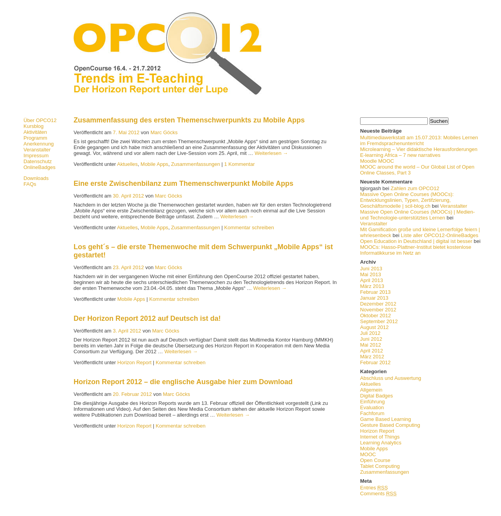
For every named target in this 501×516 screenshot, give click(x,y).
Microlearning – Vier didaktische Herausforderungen (419, 149)
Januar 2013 (374, 298)
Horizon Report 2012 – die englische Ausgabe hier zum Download (183, 382)
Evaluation (372, 407)
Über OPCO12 (40, 120)
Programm (35, 138)
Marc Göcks (163, 132)
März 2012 (372, 357)
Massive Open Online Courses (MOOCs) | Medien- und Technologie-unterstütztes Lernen (417, 215)
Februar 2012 (375, 362)
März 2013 (372, 286)
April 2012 (371, 351)
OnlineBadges (39, 167)
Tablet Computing (380, 466)
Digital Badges (376, 396)
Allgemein (371, 390)
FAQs (29, 184)
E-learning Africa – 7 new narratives (400, 155)
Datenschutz (37, 161)
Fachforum (372, 413)
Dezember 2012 (378, 304)
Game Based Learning (385, 419)
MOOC (368, 454)
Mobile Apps (374, 448)
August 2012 (374, 327)
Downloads (36, 178)
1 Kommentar (239, 164)
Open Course (375, 460)
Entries (374, 488)
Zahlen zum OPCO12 (415, 188)
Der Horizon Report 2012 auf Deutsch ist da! (147, 318)
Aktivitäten (35, 132)
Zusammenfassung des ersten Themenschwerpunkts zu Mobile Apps (189, 120)
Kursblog (33, 126)
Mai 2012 (370, 345)
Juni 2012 (371, 339)
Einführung (372, 402)
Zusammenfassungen (384, 472)
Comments (378, 493)
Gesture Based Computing (390, 425)
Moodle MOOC (377, 161)
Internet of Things (380, 437)
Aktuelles (370, 384)
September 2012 (379, 321)
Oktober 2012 (375, 315)
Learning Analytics (381, 443)
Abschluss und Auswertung (390, 378)
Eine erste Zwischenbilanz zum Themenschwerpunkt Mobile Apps (183, 183)
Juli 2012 (370, 333)
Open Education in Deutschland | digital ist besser (416, 241)
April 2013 (371, 280)
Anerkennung (38, 144)
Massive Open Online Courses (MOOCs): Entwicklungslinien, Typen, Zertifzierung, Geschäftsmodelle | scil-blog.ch (407, 200)
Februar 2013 (375, 292)
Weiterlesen (271, 153)
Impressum (36, 155)
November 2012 (378, 310)
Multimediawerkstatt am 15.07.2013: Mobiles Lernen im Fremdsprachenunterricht (419, 140)
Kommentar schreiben (249, 227)
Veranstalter (36, 150)
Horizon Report (377, 431)
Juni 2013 (371, 268)
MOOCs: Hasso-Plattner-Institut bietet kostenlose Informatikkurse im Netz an (415, 250)
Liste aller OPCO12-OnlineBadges (439, 235)
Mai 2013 (370, 274)
